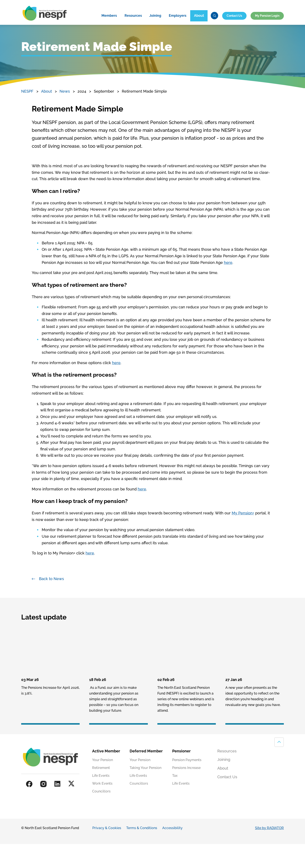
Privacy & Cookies (106, 836)
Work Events (102, 792)
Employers (177, 23)
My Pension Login (267, 23)
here (228, 270)
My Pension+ (243, 521)
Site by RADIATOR (269, 836)
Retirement (101, 776)
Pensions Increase (186, 776)
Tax (174, 784)
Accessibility (172, 836)
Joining (155, 23)
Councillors (101, 800)
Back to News (51, 587)
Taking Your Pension (145, 776)
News (65, 99)
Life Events (101, 784)
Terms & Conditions (141, 836)
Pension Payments (186, 768)
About (199, 23)
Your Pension (102, 768)
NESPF (27, 99)
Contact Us (234, 23)
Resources (133, 23)
